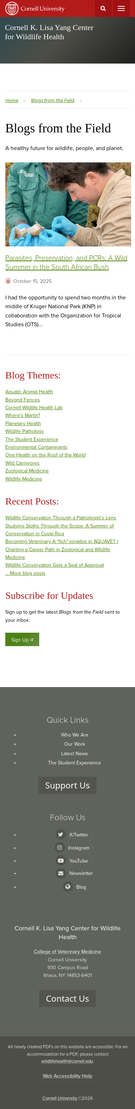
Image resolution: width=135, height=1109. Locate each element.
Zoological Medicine (27, 471)
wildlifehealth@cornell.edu (67, 1061)
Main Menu (121, 8)
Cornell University (59, 1098)
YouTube (81, 861)
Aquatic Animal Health (29, 392)
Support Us (67, 785)
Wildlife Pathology (24, 431)
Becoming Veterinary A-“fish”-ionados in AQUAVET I (61, 541)
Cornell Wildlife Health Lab (34, 408)
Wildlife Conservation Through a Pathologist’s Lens (60, 518)
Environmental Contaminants (36, 447)
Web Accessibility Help (67, 1076)
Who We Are (74, 735)
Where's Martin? (22, 415)
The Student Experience (31, 439)
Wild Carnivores (22, 463)
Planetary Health (23, 424)
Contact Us (67, 998)
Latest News (74, 754)
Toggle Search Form (103, 8)
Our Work (74, 744)
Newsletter (81, 873)
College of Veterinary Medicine (67, 952)
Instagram (81, 848)
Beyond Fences (22, 400)
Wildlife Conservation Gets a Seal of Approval (54, 565)
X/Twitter (81, 835)
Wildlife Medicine (23, 479)
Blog (81, 887)
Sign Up (22, 640)
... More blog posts (25, 573)
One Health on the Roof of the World (45, 455)
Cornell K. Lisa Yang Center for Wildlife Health (49, 32)
